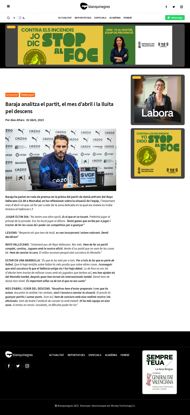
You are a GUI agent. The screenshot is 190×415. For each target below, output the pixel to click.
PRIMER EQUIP (27, 94)
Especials (100, 17)
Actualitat (65, 17)
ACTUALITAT (12, 94)
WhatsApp (174, 17)
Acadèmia (115, 17)
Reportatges (83, 17)
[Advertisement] (62, 83)
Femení (128, 17)
